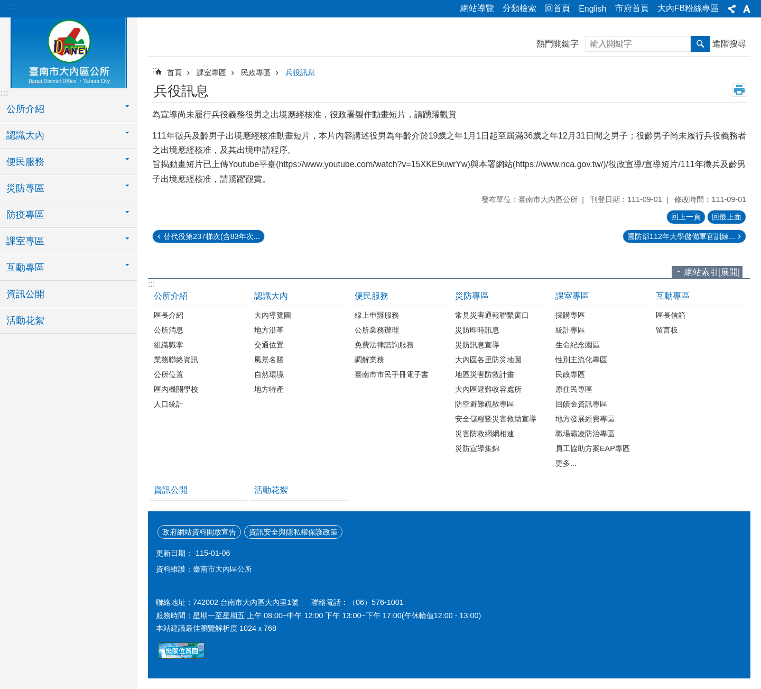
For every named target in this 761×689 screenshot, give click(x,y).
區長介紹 (168, 315)
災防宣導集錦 (477, 448)
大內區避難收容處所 (488, 389)
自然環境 (269, 374)
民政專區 (256, 72)
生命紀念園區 (577, 345)
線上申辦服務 (377, 315)
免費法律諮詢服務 (384, 345)
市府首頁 (632, 8)
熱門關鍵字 (557, 43)
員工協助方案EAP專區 (592, 448)
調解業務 (369, 359)
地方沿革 (269, 330)
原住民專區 (573, 389)
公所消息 (168, 330)
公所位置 (168, 374)
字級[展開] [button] (746, 9)
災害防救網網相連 (484, 433)
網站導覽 (477, 8)
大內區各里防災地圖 (488, 359)
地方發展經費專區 (585, 419)
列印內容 (739, 90)
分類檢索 (519, 8)
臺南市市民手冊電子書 (392, 374)
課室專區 (211, 72)
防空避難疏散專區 (484, 404)
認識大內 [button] (25, 135)
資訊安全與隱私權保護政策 (293, 532)
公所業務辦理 (377, 330)
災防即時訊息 (477, 330)
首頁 (174, 72)
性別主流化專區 (581, 359)
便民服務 (371, 295)
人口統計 (168, 404)
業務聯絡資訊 (176, 359)
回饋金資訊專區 (581, 404)
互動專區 (673, 295)
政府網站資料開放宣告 (199, 532)
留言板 (667, 330)
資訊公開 (25, 294)
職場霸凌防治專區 (585, 433)
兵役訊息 (300, 72)
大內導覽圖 (272, 315)
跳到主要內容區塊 (5, 5)
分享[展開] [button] (732, 9)
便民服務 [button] (25, 162)
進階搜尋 (729, 43)
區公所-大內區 (69, 51)
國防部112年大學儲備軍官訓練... (681, 236)
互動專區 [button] (25, 267)
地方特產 (269, 389)
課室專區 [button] (25, 241)
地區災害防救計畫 (484, 374)
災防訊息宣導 (477, 345)
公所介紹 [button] (25, 109)
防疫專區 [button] (25, 214)
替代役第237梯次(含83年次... (211, 236)
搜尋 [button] (700, 44)
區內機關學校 (176, 389)
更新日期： (174, 553)
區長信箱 (670, 315)
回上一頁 (686, 217)
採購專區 (570, 315)
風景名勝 (269, 359)
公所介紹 (171, 295)
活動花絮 (25, 320)
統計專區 (570, 330)
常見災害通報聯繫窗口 (492, 315)
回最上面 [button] (726, 217)
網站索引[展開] (712, 272)
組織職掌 (168, 345)
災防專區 (472, 295)
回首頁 (557, 8)
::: (11, 6)
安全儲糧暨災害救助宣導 (495, 419)
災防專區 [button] (25, 188)
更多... (566, 463)
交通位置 (269, 345)
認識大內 (271, 295)
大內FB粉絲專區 (688, 8)
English (592, 8)
